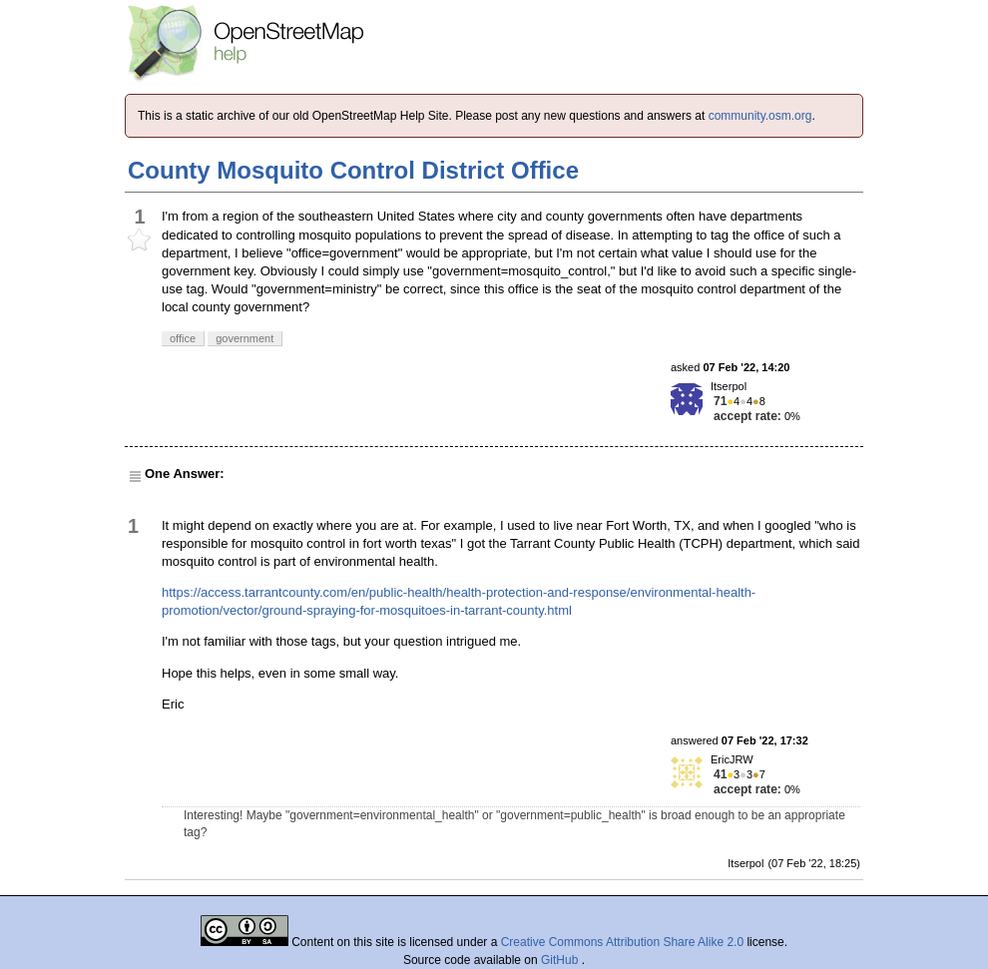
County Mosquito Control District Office (353, 170)
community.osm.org (760, 116)
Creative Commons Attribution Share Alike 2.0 (622, 942)
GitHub (561, 960)
